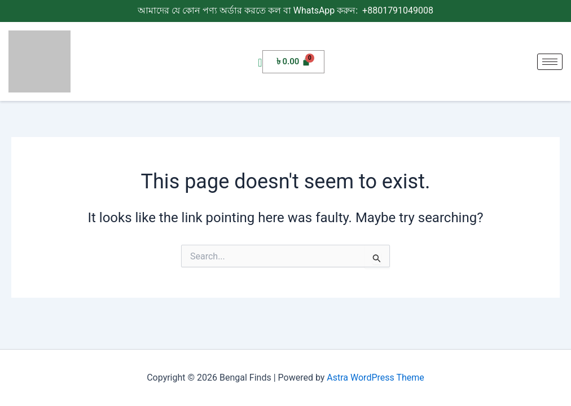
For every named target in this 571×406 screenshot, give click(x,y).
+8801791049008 (396, 10)
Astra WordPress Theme (375, 377)
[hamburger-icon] (550, 62)
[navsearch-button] (260, 63)
